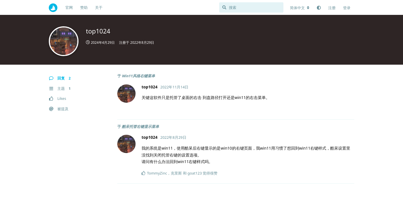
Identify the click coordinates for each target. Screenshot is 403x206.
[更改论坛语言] (299, 8)
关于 (98, 7)
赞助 (84, 7)
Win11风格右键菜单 (138, 75)
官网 (69, 7)
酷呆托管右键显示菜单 (140, 126)
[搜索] (251, 7)
